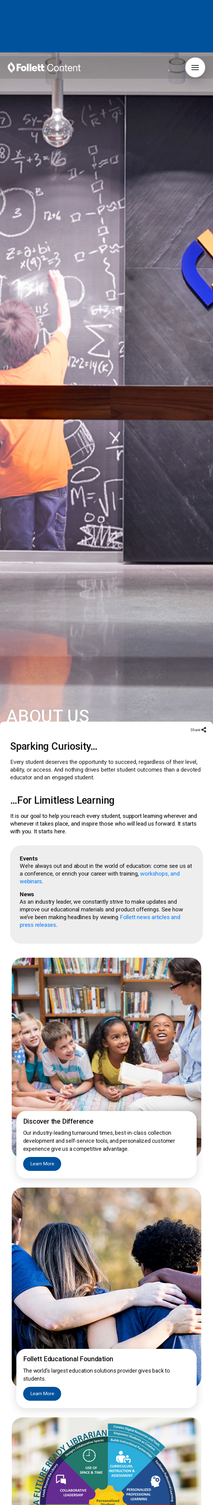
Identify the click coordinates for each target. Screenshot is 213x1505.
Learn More (43, 1166)
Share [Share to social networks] (195, 732)
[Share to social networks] (203, 733)
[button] (195, 67)
